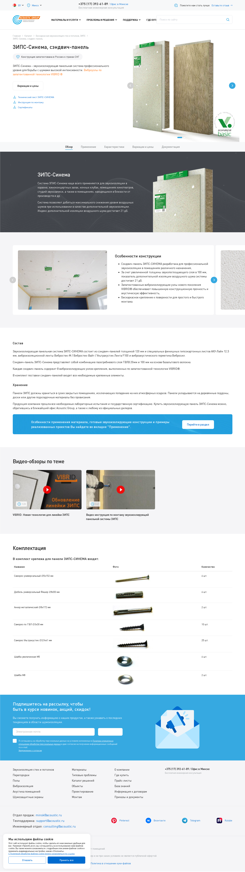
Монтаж (77, 797)
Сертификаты (25, 107)
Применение (88, 147)
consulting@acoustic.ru (60, 827)
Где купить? (155, 20)
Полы (16, 781)
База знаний (122, 786)
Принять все (66, 860)
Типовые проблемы (84, 775)
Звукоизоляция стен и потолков (33, 770)
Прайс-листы (123, 781)
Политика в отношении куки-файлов (111, 863)
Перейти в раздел (197, 424)
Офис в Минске (119, 4)
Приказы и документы (129, 797)
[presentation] (130, 85)
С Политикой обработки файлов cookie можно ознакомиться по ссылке (41, 853)
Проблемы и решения (103, 20)
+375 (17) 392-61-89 (93, 4)
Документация (171, 147)
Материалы (79, 770)
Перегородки (21, 775)
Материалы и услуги (68, 20)
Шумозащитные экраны (28, 797)
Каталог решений (83, 781)
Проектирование (82, 792)
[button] (179, 137)
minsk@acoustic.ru (49, 815)
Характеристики (114, 147)
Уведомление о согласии (30, 751)
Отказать (27, 860)
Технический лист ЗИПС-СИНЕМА (36, 97)
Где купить (122, 775)
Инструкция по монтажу (31, 102)
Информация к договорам (131, 792)
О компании (122, 770)
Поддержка (132, 20)
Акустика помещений (26, 792)
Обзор (69, 147)
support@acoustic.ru (50, 821)
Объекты (77, 786)
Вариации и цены (29, 86)
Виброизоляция (23, 786)
